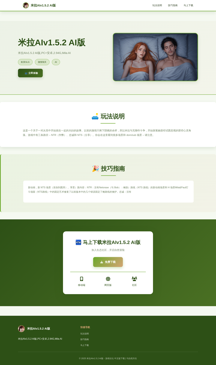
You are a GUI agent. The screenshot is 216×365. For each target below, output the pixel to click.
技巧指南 (173, 5)
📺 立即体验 (31, 73)
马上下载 (188, 5)
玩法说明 (157, 5)
